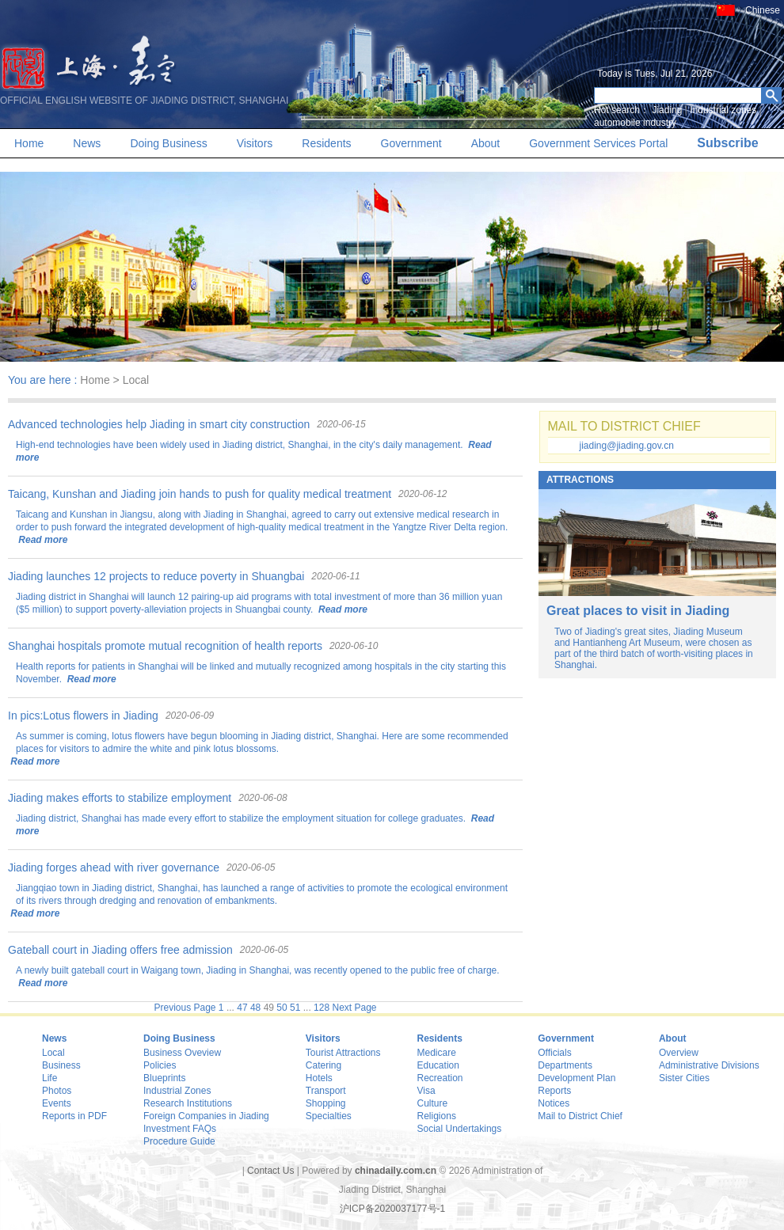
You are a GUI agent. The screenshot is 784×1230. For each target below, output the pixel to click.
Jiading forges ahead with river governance (113, 867)
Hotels (319, 1078)
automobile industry (635, 122)
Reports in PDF (74, 1116)
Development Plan (576, 1078)
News (87, 143)
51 (295, 1007)
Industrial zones (723, 110)
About (485, 143)
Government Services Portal (598, 143)
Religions (436, 1116)
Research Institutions (187, 1103)
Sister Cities (684, 1078)
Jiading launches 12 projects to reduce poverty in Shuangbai (156, 576)
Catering (323, 1065)
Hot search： (621, 110)
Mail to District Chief (580, 1116)
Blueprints (164, 1078)
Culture (432, 1103)
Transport (326, 1090)
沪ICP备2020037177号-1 (392, 1208)
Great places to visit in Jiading (637, 610)
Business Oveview (182, 1052)
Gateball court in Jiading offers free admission (120, 949)
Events (56, 1103)
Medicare (436, 1052)
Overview (678, 1052)
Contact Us (270, 1170)
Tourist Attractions (343, 1052)
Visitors (255, 143)
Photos (56, 1090)
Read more (41, 539)
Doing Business (168, 143)
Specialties (329, 1116)
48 (255, 1007)
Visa (426, 1090)
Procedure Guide (179, 1141)
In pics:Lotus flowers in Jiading (83, 715)
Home (29, 143)
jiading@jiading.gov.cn (627, 445)
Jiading (667, 110)
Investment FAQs (179, 1128)
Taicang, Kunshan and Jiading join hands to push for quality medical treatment (199, 494)
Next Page (354, 1007)
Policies (159, 1065)
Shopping (326, 1103)
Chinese (762, 10)
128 (321, 1007)
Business (61, 1065)
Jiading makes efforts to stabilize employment (119, 798)
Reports (554, 1090)
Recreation (440, 1078)
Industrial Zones (177, 1090)
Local (53, 1052)
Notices (553, 1103)
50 (281, 1007)
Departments (565, 1065)
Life (49, 1078)
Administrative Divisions (709, 1065)
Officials (554, 1052)
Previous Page (184, 1007)
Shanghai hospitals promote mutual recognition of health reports (165, 646)
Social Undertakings (459, 1128)
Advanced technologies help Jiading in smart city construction (159, 424)
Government (411, 143)
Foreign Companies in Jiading (206, 1116)
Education (438, 1065)
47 (242, 1007)
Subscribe (727, 143)
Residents (326, 143)
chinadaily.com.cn (395, 1170)
